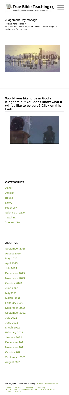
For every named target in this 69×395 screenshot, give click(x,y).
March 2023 (12, 297)
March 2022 (12, 327)
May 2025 (11, 258)
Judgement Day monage (21, 20)
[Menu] (59, 7)
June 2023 (11, 288)
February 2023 (14, 302)
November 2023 (15, 278)
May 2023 (11, 292)
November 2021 (15, 347)
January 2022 (13, 337)
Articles (9, 192)
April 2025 (11, 263)
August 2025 (13, 253)
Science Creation (15, 212)
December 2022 (15, 307)
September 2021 (15, 357)
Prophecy (11, 207)
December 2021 (15, 342)
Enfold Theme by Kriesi (47, 384)
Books (9, 197)
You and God (13, 222)
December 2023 (15, 273)
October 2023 (13, 283)
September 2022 (15, 312)
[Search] (50, 7)
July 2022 (11, 317)
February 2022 (14, 332)
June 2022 (11, 322)
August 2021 (13, 362)
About (8, 187)
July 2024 (11, 268)
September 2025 (15, 248)
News (8, 202)
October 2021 (13, 352)
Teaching (10, 217)
